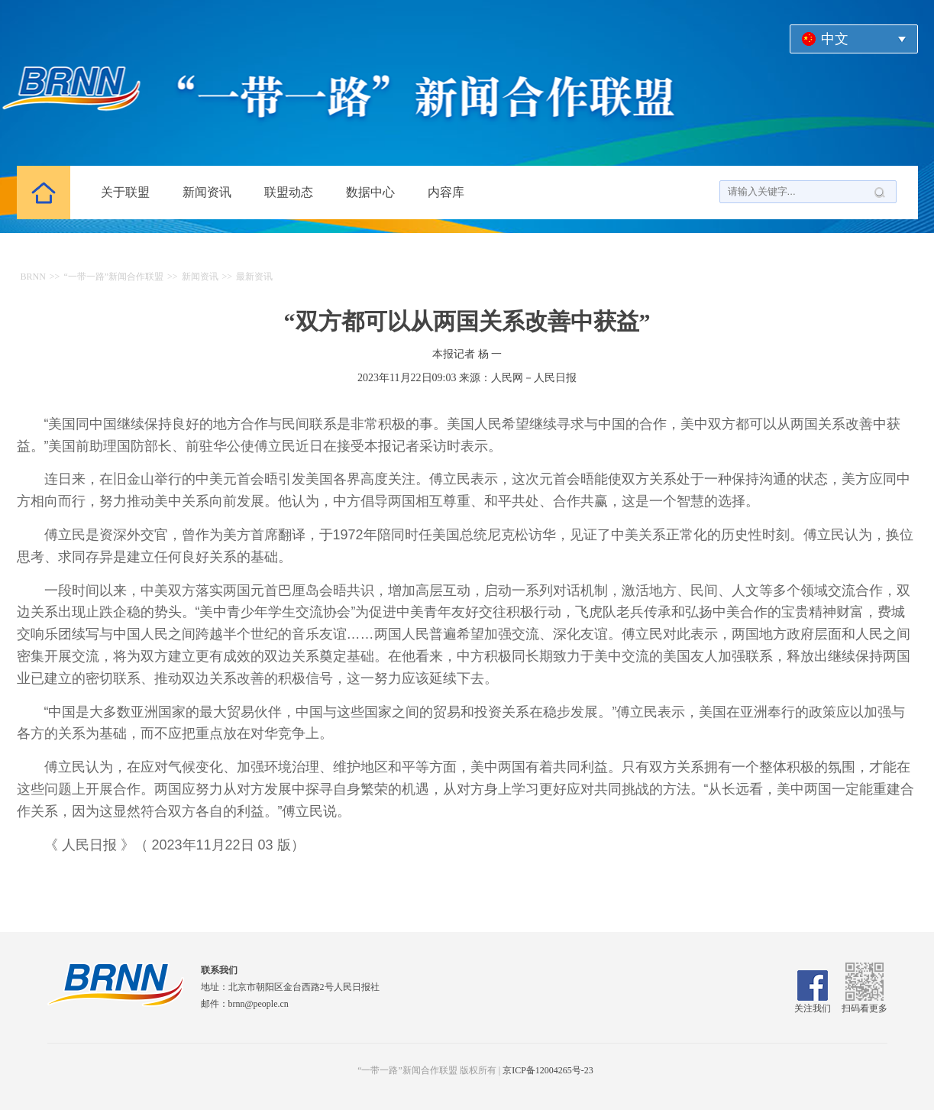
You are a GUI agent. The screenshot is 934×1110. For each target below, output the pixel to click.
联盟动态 (288, 192)
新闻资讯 (207, 192)
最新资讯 (254, 276)
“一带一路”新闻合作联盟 (113, 276)
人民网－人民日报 (534, 377)
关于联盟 (125, 192)
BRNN (33, 276)
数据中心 (370, 192)
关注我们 (812, 1003)
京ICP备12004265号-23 (548, 1070)
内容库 (446, 192)
